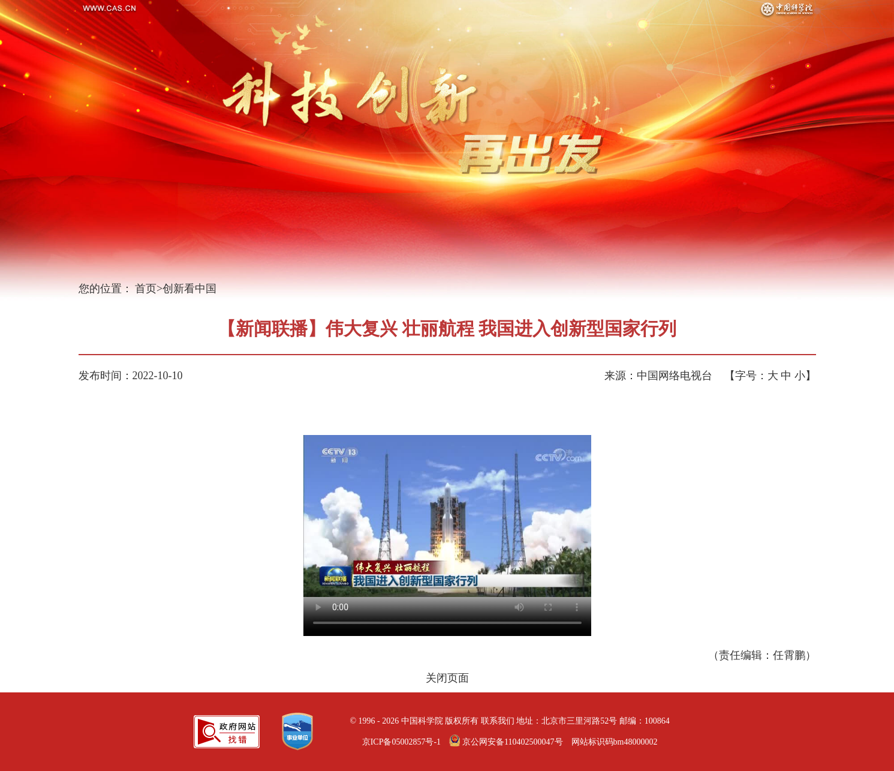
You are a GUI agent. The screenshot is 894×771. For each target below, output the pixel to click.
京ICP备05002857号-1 (401, 741)
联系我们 (497, 720)
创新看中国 (189, 289)
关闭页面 (447, 678)
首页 (145, 289)
